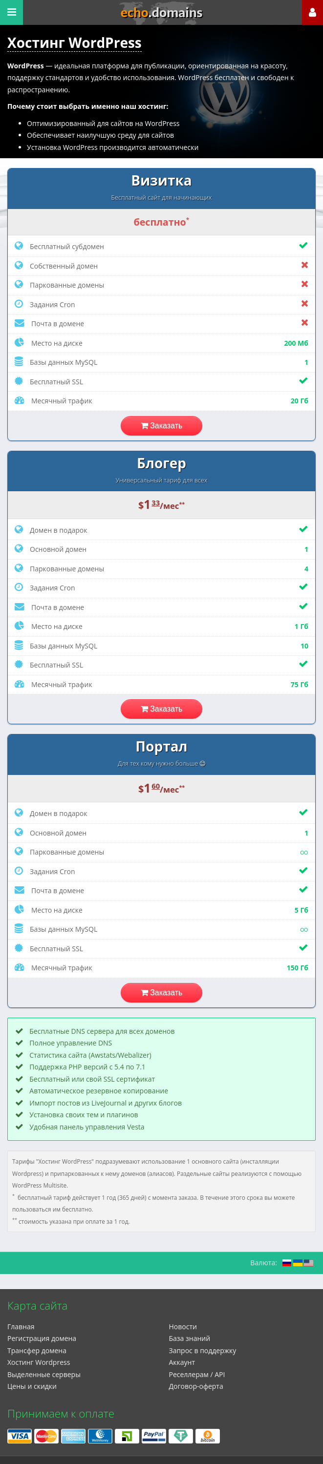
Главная (21, 1326)
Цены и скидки (32, 1386)
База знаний (190, 1338)
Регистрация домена (41, 1338)
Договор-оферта (196, 1386)
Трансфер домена (36, 1350)
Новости (183, 1326)
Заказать (162, 425)
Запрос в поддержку (203, 1350)
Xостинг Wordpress (38, 1362)
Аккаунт (182, 1362)
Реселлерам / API (197, 1374)
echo (162, 12)
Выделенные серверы (44, 1374)
